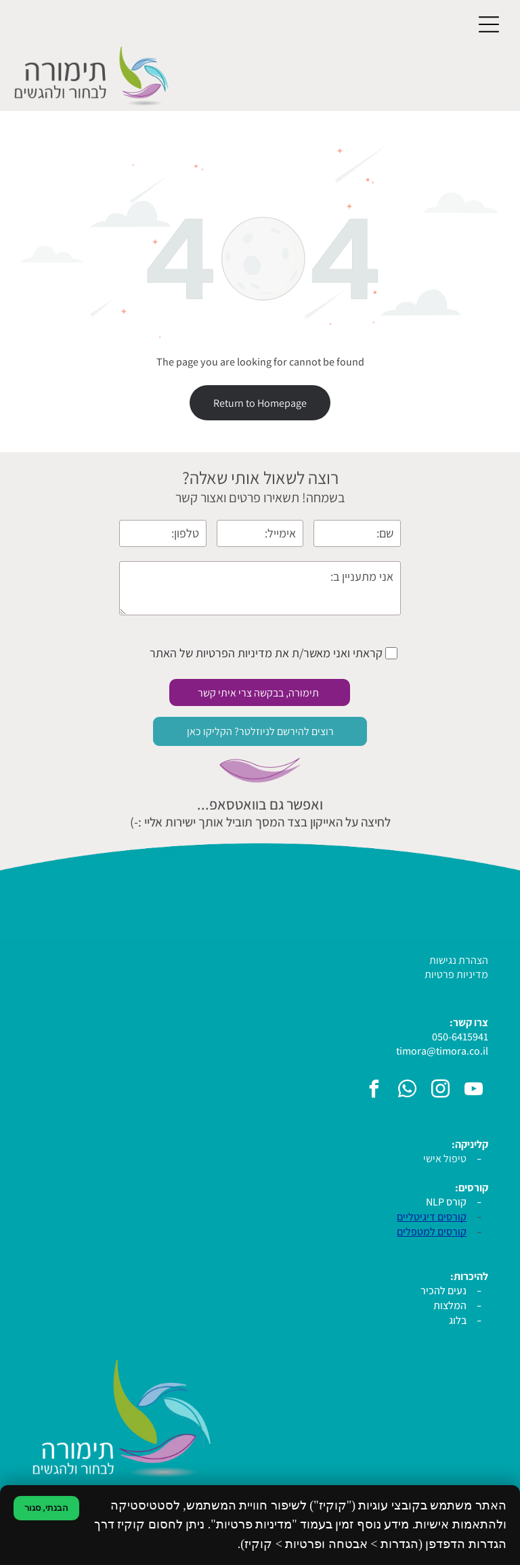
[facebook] (374, 1090)
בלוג (458, 1320)
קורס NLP (446, 1202)
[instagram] (440, 1090)
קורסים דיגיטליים (432, 1217)
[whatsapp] (407, 1090)
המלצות (450, 1305)
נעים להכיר (443, 1290)
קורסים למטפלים (432, 1232)
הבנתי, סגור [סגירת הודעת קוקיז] (46, 1508)
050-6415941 (460, 1037)
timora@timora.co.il (442, 1051)
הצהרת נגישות (458, 960)
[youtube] (473, 1090)
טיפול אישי (445, 1158)
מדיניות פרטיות (456, 974)
